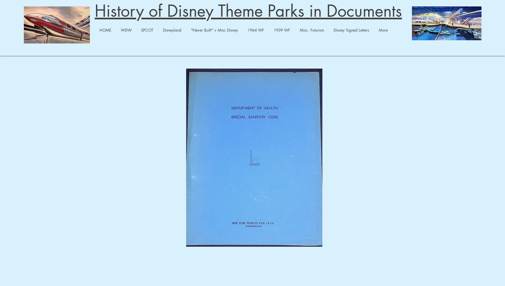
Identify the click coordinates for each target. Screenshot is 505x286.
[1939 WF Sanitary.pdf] (254, 158)
